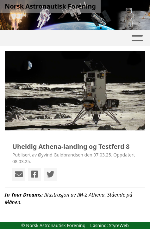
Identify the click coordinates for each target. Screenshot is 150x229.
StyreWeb (119, 225)
